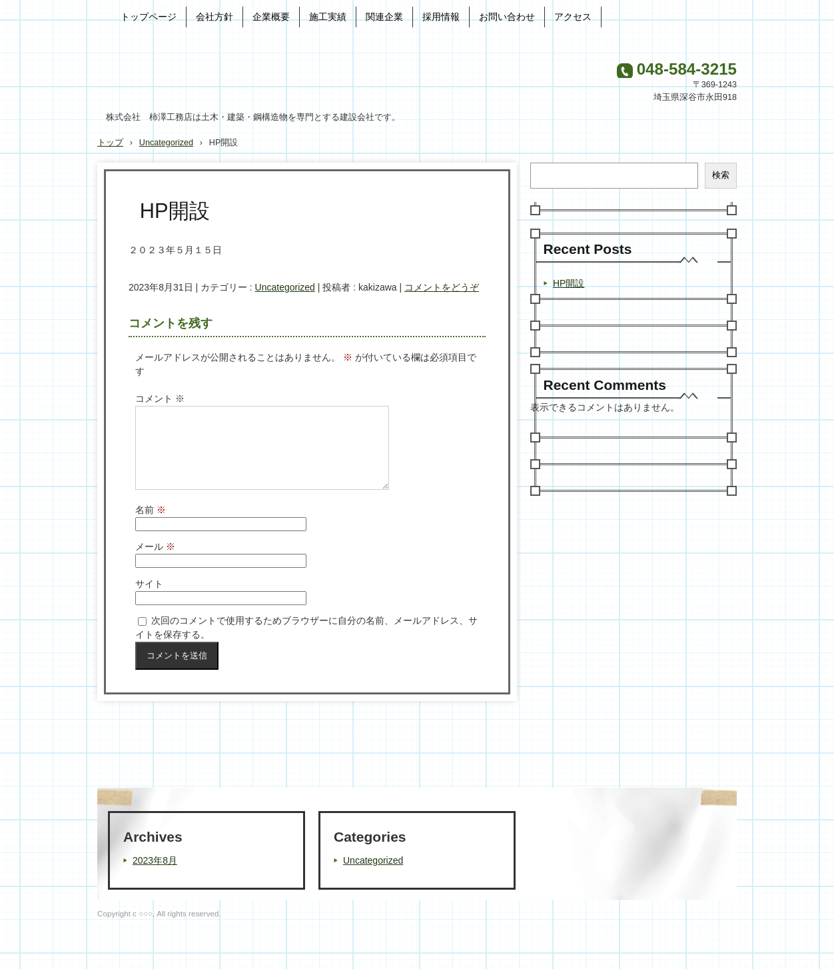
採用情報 (441, 16)
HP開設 (568, 283)
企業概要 (271, 16)
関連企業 (384, 16)
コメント (160, 398)
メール (155, 562)
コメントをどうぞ (441, 287)
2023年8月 (155, 876)
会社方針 (214, 16)
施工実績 (327, 16)
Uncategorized (285, 287)
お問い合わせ (507, 16)
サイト (149, 599)
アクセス (573, 16)
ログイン (719, 949)
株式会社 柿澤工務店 (240, 76)
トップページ (149, 16)
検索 (720, 175)
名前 (150, 525)
